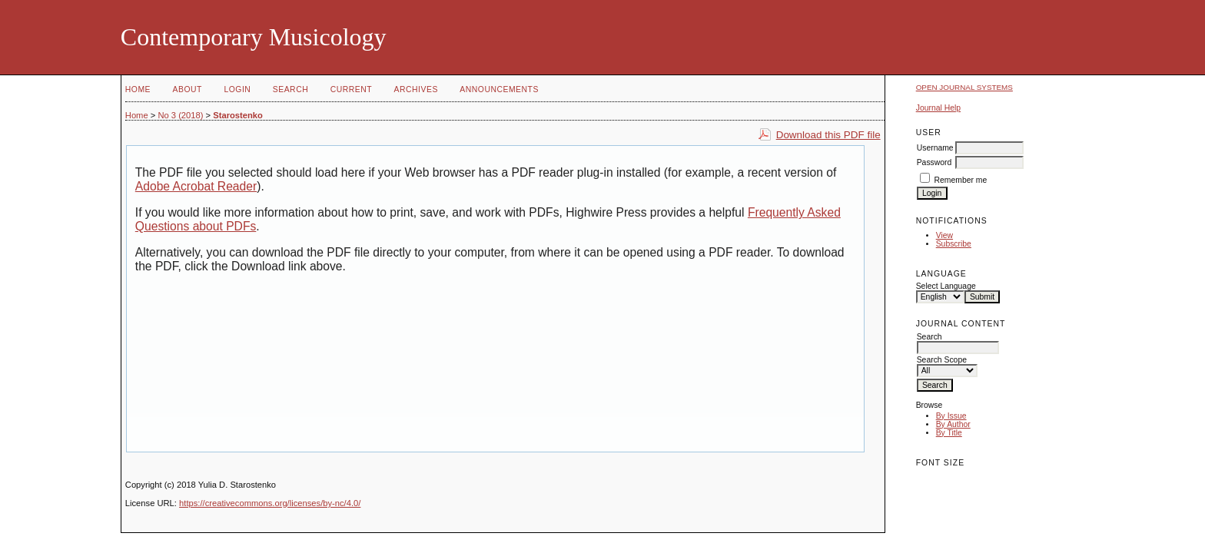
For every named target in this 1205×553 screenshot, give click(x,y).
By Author (953, 424)
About (187, 89)
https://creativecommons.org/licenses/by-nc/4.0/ (269, 503)
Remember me (961, 180)
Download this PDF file (828, 135)
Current (351, 89)
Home (138, 89)
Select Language (946, 286)
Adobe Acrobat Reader (196, 186)
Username (935, 148)
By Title (949, 433)
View (944, 235)
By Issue (951, 416)
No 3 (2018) (180, 115)
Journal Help (938, 108)
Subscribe (953, 244)
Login (237, 89)
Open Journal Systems (964, 87)
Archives (416, 89)
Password (934, 162)
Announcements (499, 89)
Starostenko (238, 115)
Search (290, 89)
